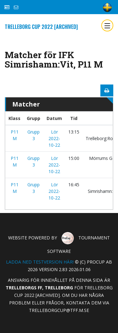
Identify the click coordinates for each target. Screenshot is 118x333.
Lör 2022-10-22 (54, 138)
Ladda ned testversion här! (40, 262)
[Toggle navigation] (107, 25)
